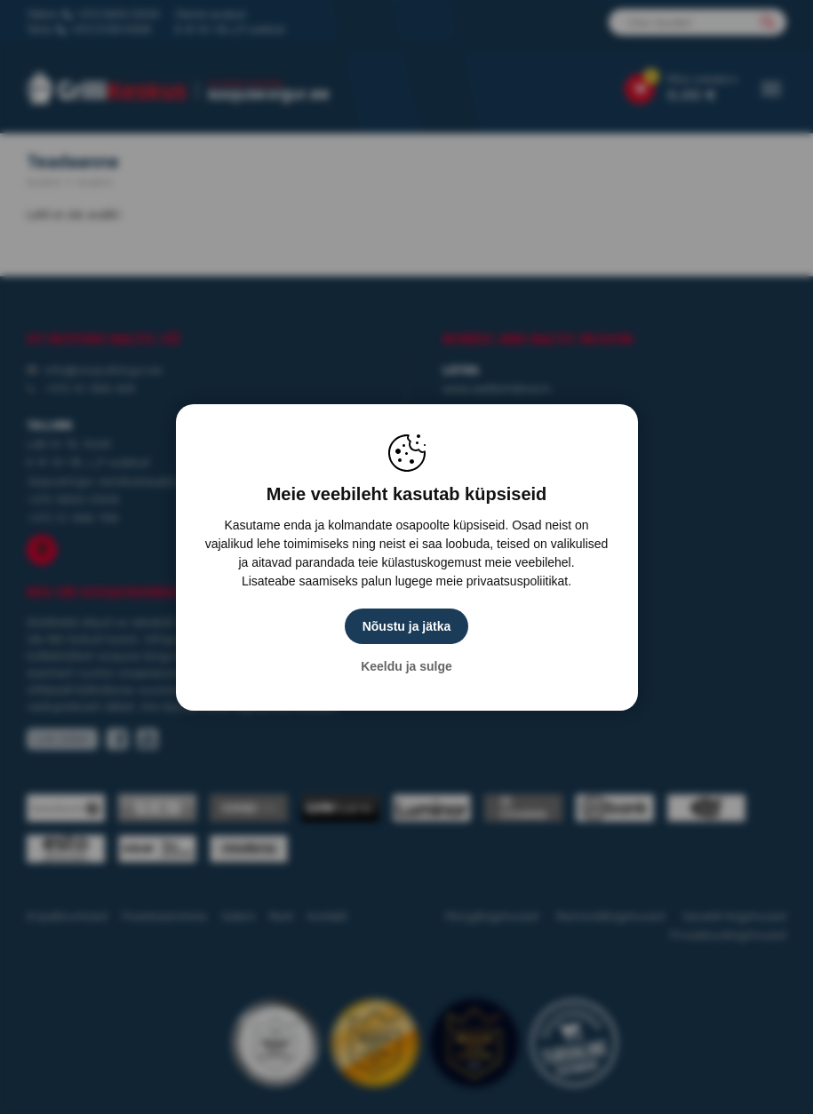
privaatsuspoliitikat (517, 581)
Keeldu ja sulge (406, 666)
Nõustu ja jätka (407, 626)
